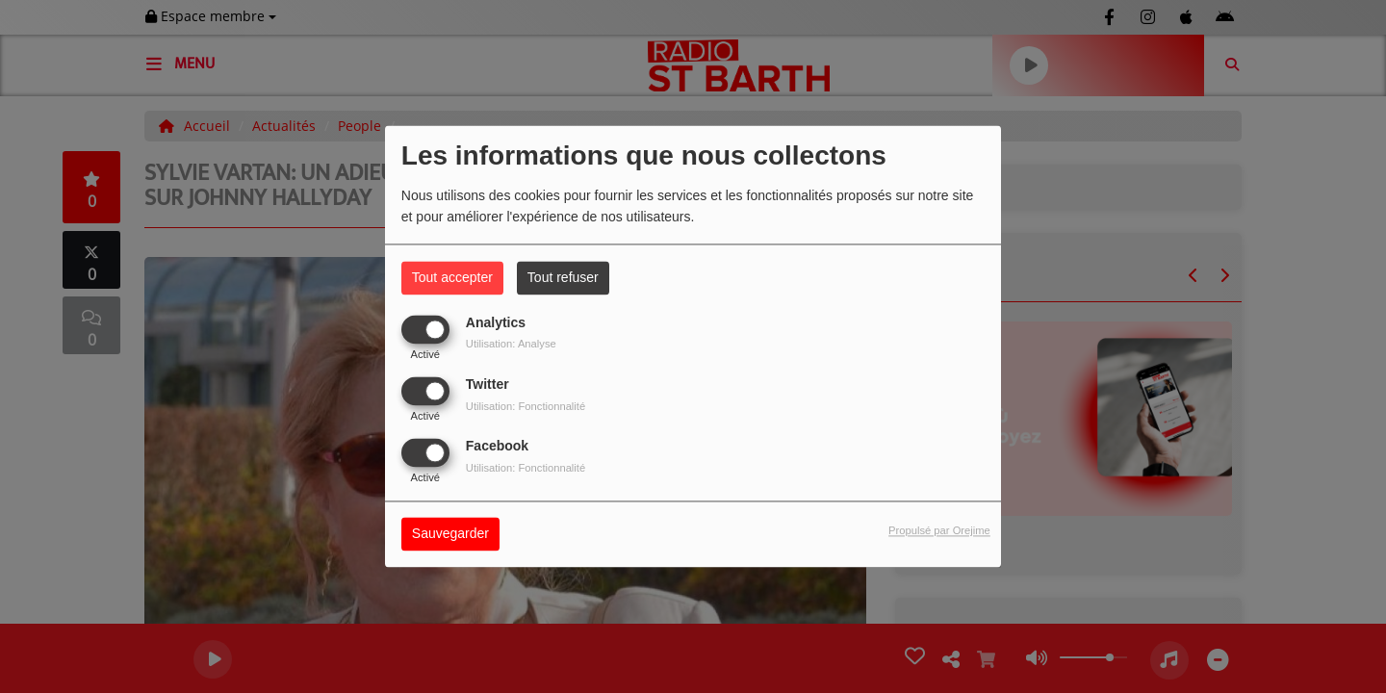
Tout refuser (563, 277)
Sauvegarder (450, 534)
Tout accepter (452, 277)
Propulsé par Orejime (939, 531)
